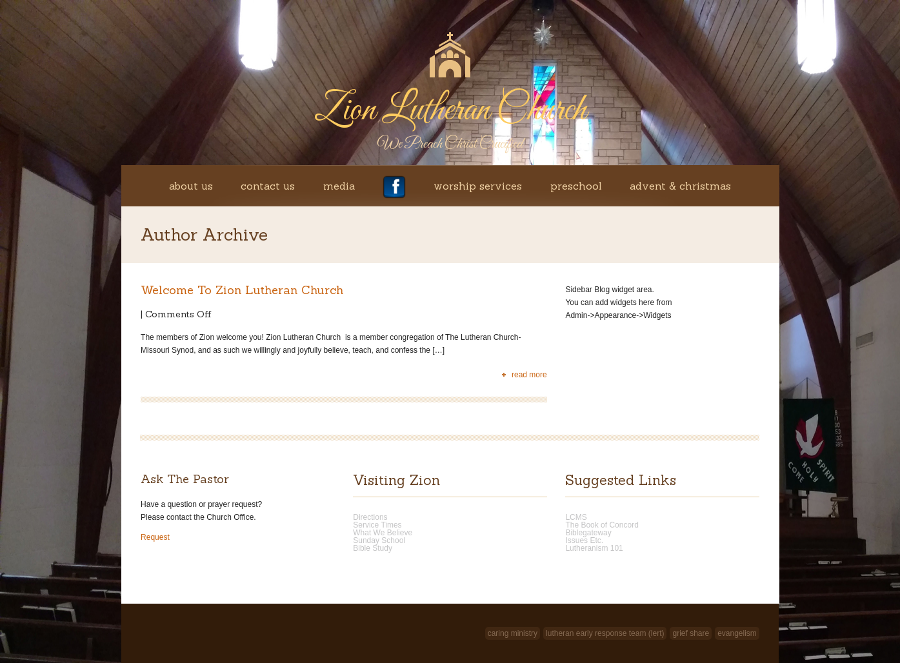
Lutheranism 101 (594, 548)
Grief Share (690, 633)
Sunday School (379, 540)
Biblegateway (588, 532)
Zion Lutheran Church (450, 110)
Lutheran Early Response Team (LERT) (605, 633)
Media (339, 185)
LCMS (575, 517)
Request (155, 537)
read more (529, 374)
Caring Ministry (512, 633)
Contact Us (268, 185)
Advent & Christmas (680, 185)
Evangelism (737, 633)
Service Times (377, 524)
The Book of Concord (601, 524)
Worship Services (478, 185)
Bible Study (372, 548)
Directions (370, 517)
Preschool (576, 185)
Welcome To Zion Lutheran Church (242, 289)
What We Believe (382, 532)
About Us (191, 185)
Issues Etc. (584, 540)
